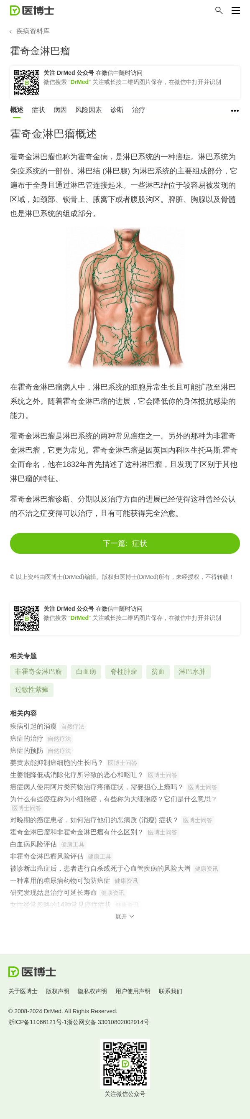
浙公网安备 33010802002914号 (108, 1022)
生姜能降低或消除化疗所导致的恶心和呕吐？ (77, 774)
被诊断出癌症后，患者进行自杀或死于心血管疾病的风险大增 (100, 868)
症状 (38, 109)
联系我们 (170, 991)
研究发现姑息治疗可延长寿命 (53, 892)
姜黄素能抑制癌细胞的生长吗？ (57, 762)
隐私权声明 (92, 991)
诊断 (117, 109)
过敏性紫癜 (31, 689)
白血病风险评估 (33, 844)
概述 (16, 109)
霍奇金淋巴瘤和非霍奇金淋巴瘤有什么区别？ (77, 832)
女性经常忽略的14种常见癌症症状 (60, 904)
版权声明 (57, 991)
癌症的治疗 (26, 738)
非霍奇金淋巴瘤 (38, 671)
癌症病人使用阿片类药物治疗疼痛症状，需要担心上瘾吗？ (97, 786)
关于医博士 (23, 991)
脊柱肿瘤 (123, 671)
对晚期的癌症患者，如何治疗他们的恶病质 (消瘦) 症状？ (94, 819)
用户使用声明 (133, 991)
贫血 (158, 671)
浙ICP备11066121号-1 (37, 1022)
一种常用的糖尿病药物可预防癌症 (60, 880)
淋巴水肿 (192, 671)
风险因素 (88, 109)
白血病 (86, 671)
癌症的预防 (26, 750)
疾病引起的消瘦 (33, 726)
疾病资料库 (33, 31)
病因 (60, 109)
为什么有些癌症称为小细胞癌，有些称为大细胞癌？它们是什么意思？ (113, 799)
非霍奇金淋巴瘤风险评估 (47, 856)
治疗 (138, 109)
